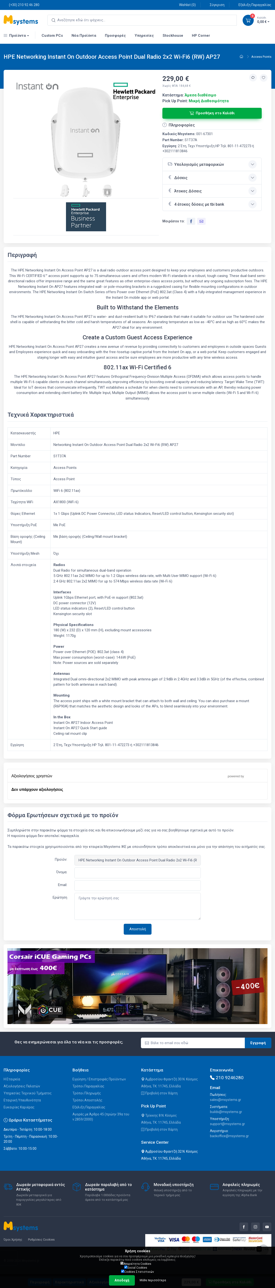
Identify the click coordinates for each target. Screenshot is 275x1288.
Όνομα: (61, 872)
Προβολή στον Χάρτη (159, 1093)
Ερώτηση (60, 897)
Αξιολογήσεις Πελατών (22, 1086)
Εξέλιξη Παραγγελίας (252, 5)
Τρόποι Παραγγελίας (88, 1086)
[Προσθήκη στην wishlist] (264, 78)
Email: (62, 885)
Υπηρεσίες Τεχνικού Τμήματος (28, 1093)
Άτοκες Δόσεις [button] (184, 190)
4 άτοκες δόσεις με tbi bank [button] (195, 204)
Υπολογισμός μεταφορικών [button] (195, 164)
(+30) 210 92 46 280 (21, 5)
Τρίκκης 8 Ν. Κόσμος (159, 1115)
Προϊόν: (61, 859)
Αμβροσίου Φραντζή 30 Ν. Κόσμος (169, 1079)
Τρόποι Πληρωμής (86, 1093)
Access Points (261, 56)
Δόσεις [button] (177, 177)
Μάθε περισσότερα (153, 1280)
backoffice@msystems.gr (229, 1136)
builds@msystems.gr (226, 1112)
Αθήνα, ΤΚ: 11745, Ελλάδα (161, 1086)
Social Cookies (135, 1267)
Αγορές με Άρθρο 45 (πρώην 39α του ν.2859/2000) (100, 1116)
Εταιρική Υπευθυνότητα (22, 1100)
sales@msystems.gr (225, 1100)
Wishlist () (185, 5)
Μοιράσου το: (173, 221)
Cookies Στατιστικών (137, 1271)
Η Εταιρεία (12, 1079)
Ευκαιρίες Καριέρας (19, 1107)
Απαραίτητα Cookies (135, 1264)
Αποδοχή (122, 1280)
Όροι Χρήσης (13, 1239)
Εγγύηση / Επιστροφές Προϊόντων (99, 1079)
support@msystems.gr (227, 1124)
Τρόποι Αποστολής (87, 1100)
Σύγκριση (214, 5)
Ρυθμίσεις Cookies (41, 1239)
